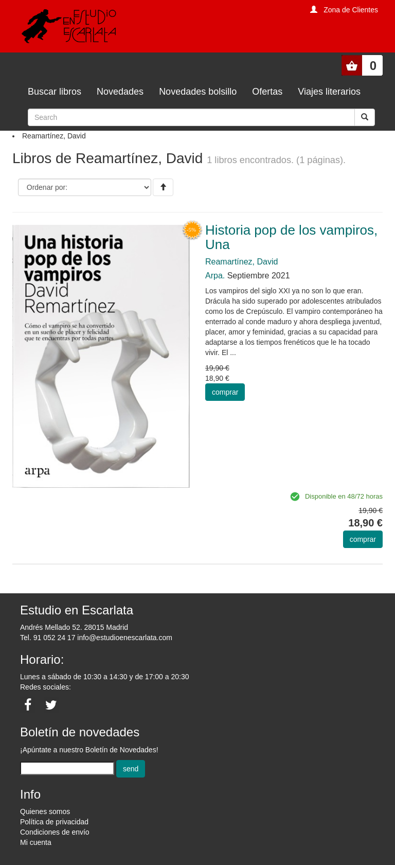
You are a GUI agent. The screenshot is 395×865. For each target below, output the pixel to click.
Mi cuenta (35, 842)
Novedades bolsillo (198, 91)
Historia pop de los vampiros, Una (291, 237)
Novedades (120, 91)
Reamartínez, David (241, 261)
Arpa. (215, 275)
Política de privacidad (54, 822)
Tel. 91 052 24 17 (47, 637)
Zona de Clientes (351, 10)
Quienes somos (45, 811)
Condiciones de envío (54, 832)
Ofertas (267, 91)
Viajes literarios (329, 91)
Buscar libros (54, 91)
